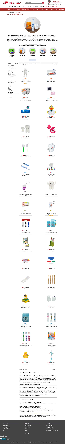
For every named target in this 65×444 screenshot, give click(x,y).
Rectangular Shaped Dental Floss (51, 232)
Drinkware (18, 9)
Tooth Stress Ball (51, 156)
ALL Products (10, 6)
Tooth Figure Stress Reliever (26, 81)
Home (8, 12)
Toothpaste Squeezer (51, 269)
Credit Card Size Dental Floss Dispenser (26, 214)
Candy (28, 9)
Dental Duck (26, 364)
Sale (56, 6)
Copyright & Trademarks (52, 442)
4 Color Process (10, 90)
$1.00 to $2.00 (10, 94)
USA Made (25, 6)
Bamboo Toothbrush (51, 288)
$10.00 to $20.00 (10, 97)
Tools (52, 9)
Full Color (30, 6)
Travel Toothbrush (25, 175)
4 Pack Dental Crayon (25, 269)
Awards (33, 9)
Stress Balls (42, 6)
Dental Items (19, 12)
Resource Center (28, 425)
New (15, 6)
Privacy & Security (42, 442)
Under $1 (47, 6)
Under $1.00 (10, 93)
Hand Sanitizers (10, 73)
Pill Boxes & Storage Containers (11, 82)
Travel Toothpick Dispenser (26, 232)
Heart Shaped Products (12, 75)
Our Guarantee (6, 428)
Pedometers (10, 80)
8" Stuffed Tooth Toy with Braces (51, 194)
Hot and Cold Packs (11, 76)
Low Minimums (36, 6)
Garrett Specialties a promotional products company (26, 442)
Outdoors (47, 9)
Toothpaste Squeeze (25, 119)
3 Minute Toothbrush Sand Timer (51, 326)
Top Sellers (19, 6)
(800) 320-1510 (49, 425)
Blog (4, 430)
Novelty (56, 9)
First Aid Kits (10, 71)
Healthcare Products (11, 74)
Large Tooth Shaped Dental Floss (26, 100)
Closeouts (52, 6)
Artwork (26, 428)
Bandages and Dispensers (12, 67)
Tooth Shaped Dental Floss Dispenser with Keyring (51, 214)
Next (26, 64)
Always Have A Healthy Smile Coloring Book (51, 345)
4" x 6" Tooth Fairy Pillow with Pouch (51, 100)
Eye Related (10, 70)
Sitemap (33, 442)
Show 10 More (32, 60)
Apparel (13, 9)
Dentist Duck (51, 119)
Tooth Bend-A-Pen (51, 364)
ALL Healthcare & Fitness (12, 66)
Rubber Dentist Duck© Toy (25, 307)
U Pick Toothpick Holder (51, 81)
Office (42, 9)
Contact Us (56, 1)
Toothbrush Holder (25, 288)
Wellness (37, 9)
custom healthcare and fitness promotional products (40, 414)
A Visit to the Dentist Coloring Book (25, 251)
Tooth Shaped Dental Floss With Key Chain (25, 195)
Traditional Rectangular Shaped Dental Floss (25, 327)
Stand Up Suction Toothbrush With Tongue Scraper (26, 345)
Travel (8, 9)
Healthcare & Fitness (13, 12)
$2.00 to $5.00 (10, 95)
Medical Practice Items (11, 78)
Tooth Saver (51, 307)
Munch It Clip (51, 175)
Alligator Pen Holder (51, 251)
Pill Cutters (9, 84)
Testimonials (5, 425)
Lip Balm (9, 77)
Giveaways (24, 9)
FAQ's (26, 430)
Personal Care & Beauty (12, 81)
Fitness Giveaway (10, 72)
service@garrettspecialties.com (52, 430)
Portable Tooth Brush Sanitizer (25, 156)
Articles (26, 431)
